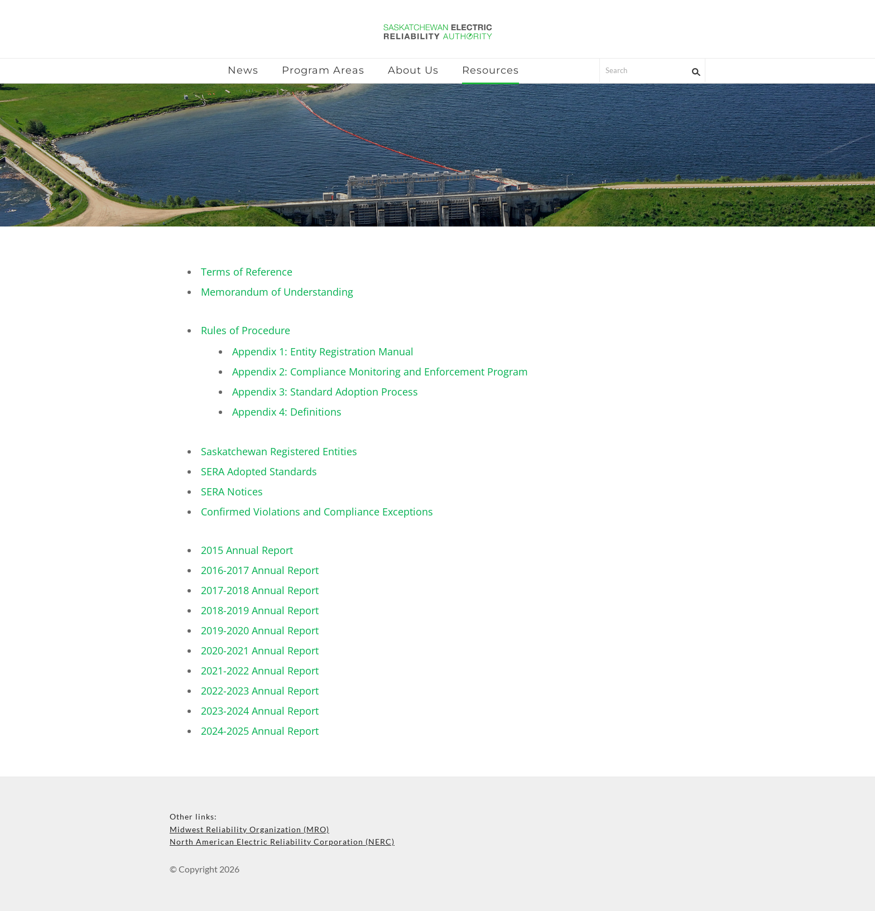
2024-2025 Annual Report (260, 731)
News (243, 70)
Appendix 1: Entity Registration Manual (323, 351)
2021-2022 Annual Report (260, 670)
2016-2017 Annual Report (260, 570)
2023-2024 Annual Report (260, 710)
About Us (413, 70)
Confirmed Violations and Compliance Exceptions (317, 511)
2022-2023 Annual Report (260, 690)
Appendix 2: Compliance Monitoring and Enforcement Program (380, 371)
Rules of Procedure (245, 330)
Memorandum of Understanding (277, 291)
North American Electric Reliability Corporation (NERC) (282, 841)
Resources (490, 70)
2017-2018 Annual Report (260, 590)
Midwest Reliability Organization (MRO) (249, 829)
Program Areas (323, 70)
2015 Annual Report (247, 550)
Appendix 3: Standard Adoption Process (325, 391)
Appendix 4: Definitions (287, 411)
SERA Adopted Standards (259, 471)
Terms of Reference (246, 271)
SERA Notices (232, 491)
